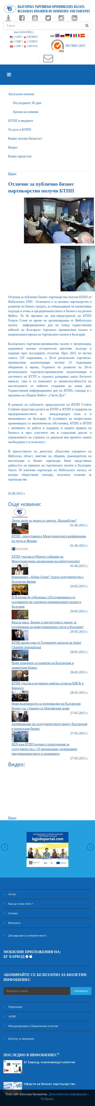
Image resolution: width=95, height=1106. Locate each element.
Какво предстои (19, 156)
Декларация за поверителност (25, 935)
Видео (12, 147)
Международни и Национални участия (30, 1026)
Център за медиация (18, 1038)
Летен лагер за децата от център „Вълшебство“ (44, 520)
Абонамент (81, 991)
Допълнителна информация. (68, 1094)
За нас (9, 894)
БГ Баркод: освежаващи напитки (49, 1062)
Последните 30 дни (27, 103)
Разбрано (47, 1099)
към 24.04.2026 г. (24, 32)
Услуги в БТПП (19, 129)
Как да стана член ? (18, 903)
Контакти (11, 923)
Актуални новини (21, 94)
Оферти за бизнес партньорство (49, 1084)
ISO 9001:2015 (68, 45)
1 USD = (24, 36)
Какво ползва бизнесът (25, 138)
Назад (12, 173)
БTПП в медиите (20, 121)
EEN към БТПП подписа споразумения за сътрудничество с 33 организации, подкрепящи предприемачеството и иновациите (44, 749)
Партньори (12, 1006)
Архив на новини (25, 112)
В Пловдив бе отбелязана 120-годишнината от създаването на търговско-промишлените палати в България (46, 602)
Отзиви (10, 913)
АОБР (9, 1016)
